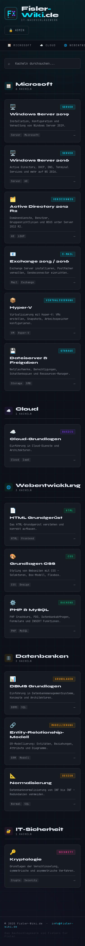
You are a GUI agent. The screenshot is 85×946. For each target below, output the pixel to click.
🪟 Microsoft (20, 45)
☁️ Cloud (48, 45)
